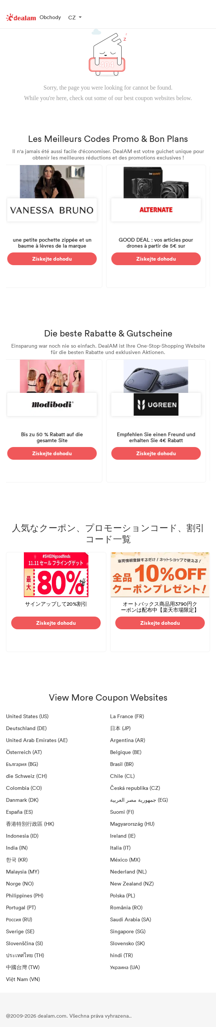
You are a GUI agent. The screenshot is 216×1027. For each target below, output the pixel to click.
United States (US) (27, 716)
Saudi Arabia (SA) (130, 919)
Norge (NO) (20, 883)
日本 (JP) (120, 728)
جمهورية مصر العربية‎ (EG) (139, 799)
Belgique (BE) (125, 751)
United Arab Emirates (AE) (37, 740)
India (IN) (17, 847)
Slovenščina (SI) (24, 943)
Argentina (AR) (127, 740)
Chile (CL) (122, 775)
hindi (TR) (121, 955)
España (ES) (19, 811)
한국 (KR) (17, 859)
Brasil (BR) (122, 763)
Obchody (50, 17)
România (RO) (126, 907)
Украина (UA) (125, 967)
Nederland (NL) (128, 871)
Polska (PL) (122, 895)
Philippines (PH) (24, 895)
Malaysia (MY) (22, 871)
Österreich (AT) (24, 751)
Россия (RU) (19, 919)
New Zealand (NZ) (132, 883)
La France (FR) (127, 716)
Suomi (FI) (122, 811)
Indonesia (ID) (22, 835)
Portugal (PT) (21, 907)
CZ (72, 17)
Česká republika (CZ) (135, 787)
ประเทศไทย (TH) (25, 955)
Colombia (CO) (24, 787)
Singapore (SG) (127, 931)
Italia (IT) (120, 847)
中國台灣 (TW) (23, 967)
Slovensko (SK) (127, 943)
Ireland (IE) (122, 835)
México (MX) (125, 859)
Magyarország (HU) (132, 823)
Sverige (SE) (20, 931)
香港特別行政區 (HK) (30, 823)
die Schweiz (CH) (26, 775)
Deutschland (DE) (26, 728)
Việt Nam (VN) (23, 979)
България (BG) (22, 763)
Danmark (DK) (22, 799)
